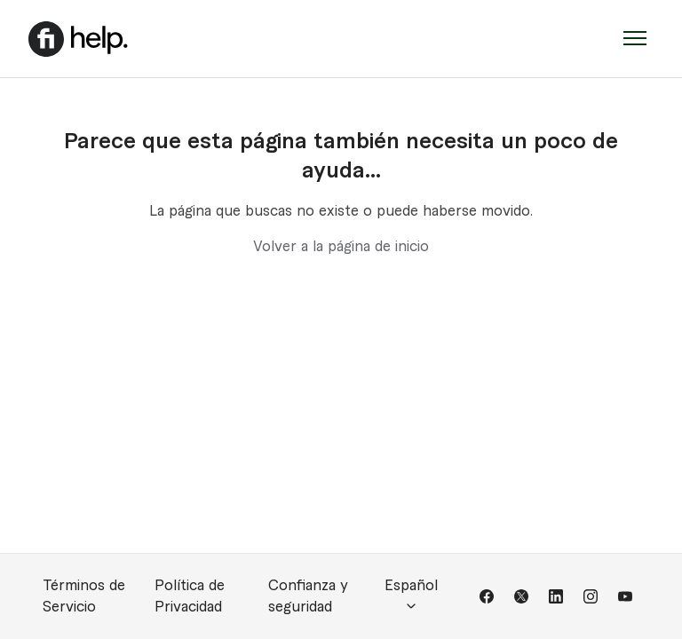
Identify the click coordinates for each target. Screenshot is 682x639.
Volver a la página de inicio (341, 247)
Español (411, 596)
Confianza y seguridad (308, 596)
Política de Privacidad (190, 596)
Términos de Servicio (84, 596)
